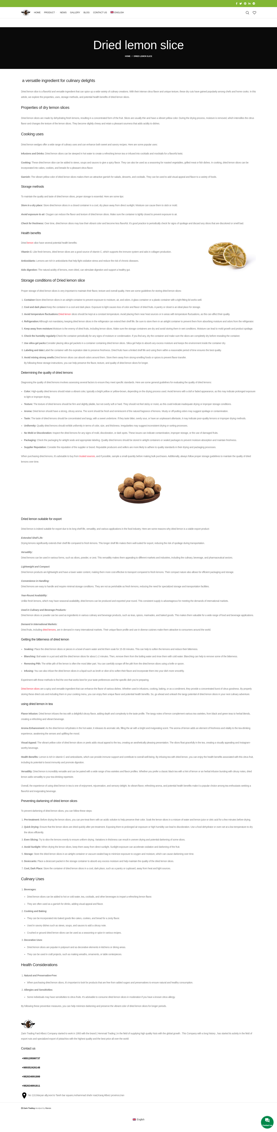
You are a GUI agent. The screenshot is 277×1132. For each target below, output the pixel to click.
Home (127, 64)
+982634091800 (31, 1083)
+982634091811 (31, 1092)
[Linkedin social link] (249, 3)
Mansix (48, 1115)
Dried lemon (65, 321)
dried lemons (49, 637)
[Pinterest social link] (245, 3)
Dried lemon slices (30, 696)
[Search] (247, 16)
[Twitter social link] (240, 3)
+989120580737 (31, 1065)
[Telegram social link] (254, 3)
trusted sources (87, 463)
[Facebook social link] (236, 3)
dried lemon (37, 711)
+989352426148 (31, 1074)
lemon (30, 250)
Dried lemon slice (71, 288)
